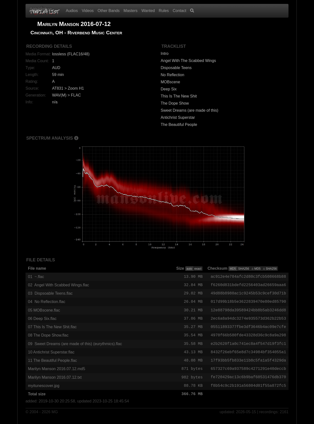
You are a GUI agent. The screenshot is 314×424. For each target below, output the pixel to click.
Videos (88, 11)
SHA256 (243, 268)
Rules (164, 11)
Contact (179, 11)
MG (55, 417)
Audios (72, 11)
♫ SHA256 (270, 268)
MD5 (233, 268)
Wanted (148, 11)
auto (189, 268)
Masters (131, 11)
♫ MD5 (256, 268)
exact (197, 268)
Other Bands (109, 11)
